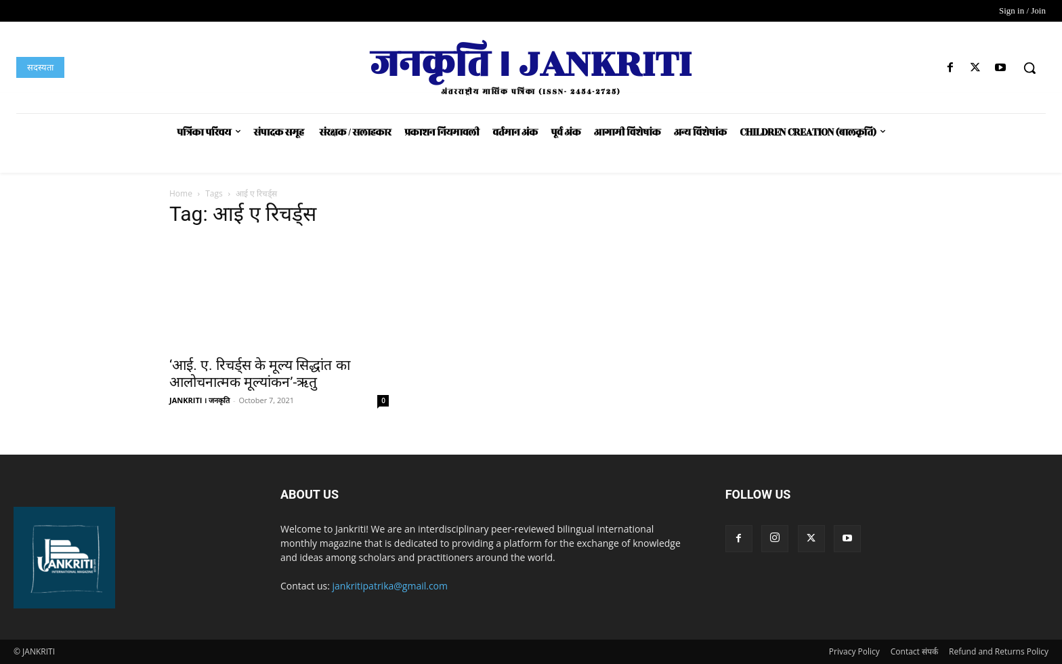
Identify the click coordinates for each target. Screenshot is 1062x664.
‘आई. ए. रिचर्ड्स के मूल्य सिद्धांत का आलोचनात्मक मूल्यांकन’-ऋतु (259, 373)
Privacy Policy (854, 651)
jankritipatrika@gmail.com (390, 585)
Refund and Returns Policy (998, 651)
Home (180, 193)
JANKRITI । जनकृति (199, 400)
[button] (1029, 67)
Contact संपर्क (914, 651)
